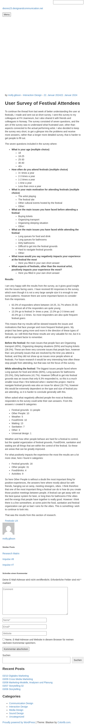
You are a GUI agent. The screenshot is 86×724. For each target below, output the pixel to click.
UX (16, 520)
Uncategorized (16, 716)
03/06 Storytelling (11, 689)
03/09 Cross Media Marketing (17, 679)
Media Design (16, 710)
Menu (7, 14)
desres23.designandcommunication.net (22, 8)
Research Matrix (10, 553)
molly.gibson (14, 95)
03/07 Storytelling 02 (13, 685)
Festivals (9, 520)
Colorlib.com (64, 722)
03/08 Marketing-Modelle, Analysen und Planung (27, 682)
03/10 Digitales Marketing (15, 675)
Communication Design (21, 703)
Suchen (6, 655)
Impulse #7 (8, 564)
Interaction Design (32, 95)
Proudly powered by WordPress (18, 722)
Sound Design (16, 713)
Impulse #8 (8, 559)
